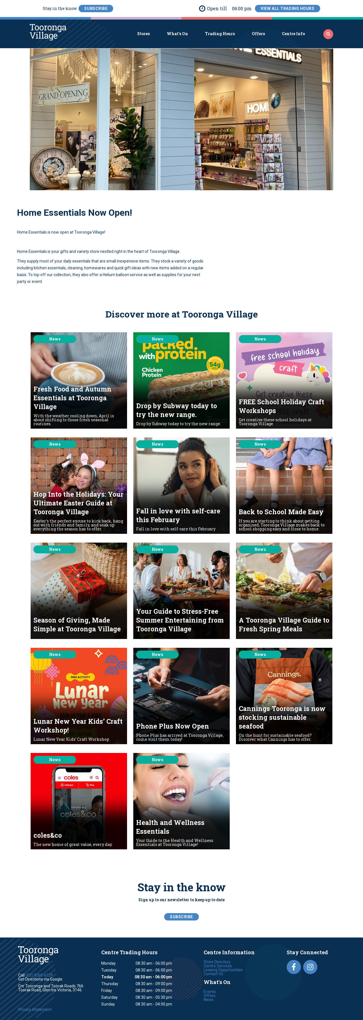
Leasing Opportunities (223, 970)
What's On (177, 33)
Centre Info (293, 33)
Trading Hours (220, 33)
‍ (328, 34)
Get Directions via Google (40, 979)
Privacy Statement (35, 1009)
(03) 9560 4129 (39, 975)
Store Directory (217, 962)
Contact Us (213, 974)
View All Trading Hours (287, 8)
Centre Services (218, 966)
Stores (143, 33)
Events (210, 992)
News (209, 1000)
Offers (258, 33)
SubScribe (95, 8)
